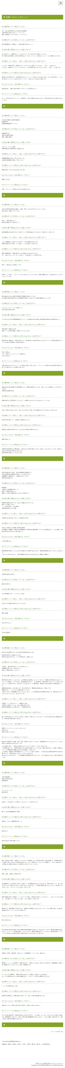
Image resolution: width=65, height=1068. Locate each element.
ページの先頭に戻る (57, 1031)
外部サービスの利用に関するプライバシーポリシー (49, 1063)
